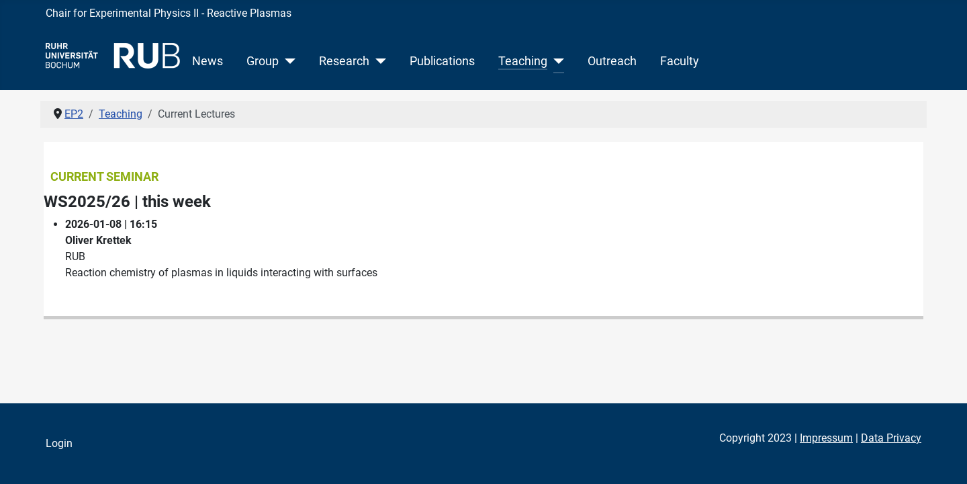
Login (59, 443)
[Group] (287, 61)
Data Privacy (891, 438)
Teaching (522, 61)
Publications (442, 61)
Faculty (679, 61)
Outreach (612, 61)
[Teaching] (555, 61)
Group (262, 61)
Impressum (826, 438)
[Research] (377, 61)
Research (344, 61)
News (207, 61)
